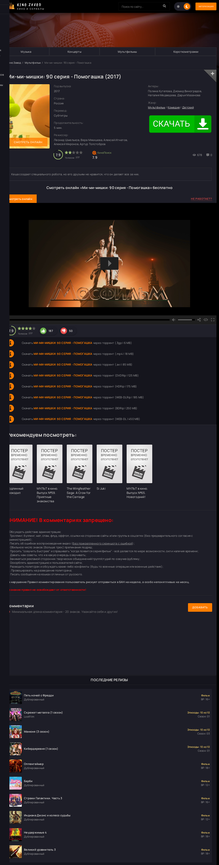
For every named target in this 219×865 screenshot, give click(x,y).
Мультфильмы (127, 52)
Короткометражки (185, 52)
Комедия (174, 107)
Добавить (200, 607)
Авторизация (201, 6)
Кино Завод (14, 63)
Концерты (74, 52)
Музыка (26, 52)
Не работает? (201, 199)
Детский (188, 107)
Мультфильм (33, 63)
